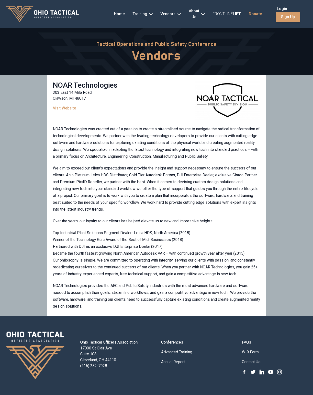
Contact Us (251, 361)
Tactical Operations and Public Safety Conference (156, 44)
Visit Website (64, 108)
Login (282, 8)
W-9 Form (250, 352)
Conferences (172, 342)
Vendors (156, 55)
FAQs (246, 342)
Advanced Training (176, 352)
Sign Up (288, 16)
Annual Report (173, 361)
